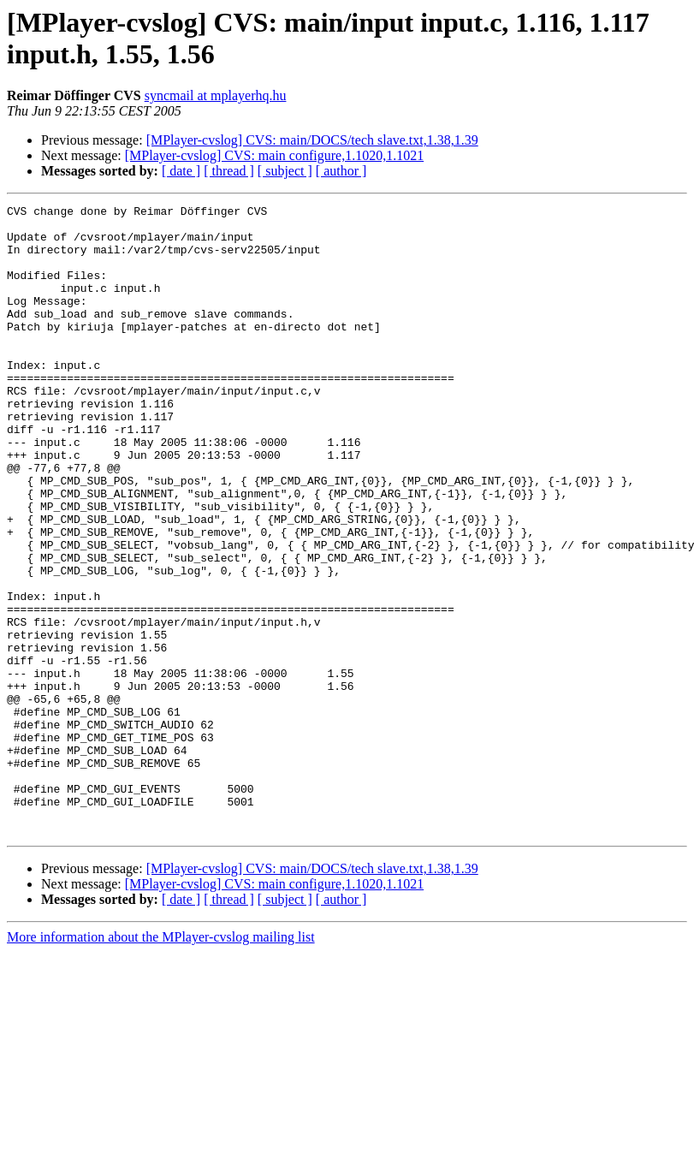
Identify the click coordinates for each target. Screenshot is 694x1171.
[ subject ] (285, 170)
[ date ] (181, 170)
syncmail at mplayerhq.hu (216, 95)
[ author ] (341, 170)
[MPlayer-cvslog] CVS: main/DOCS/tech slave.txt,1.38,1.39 (312, 140)
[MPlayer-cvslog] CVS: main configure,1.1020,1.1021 (274, 155)
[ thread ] (229, 170)
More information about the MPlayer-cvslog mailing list (161, 1062)
